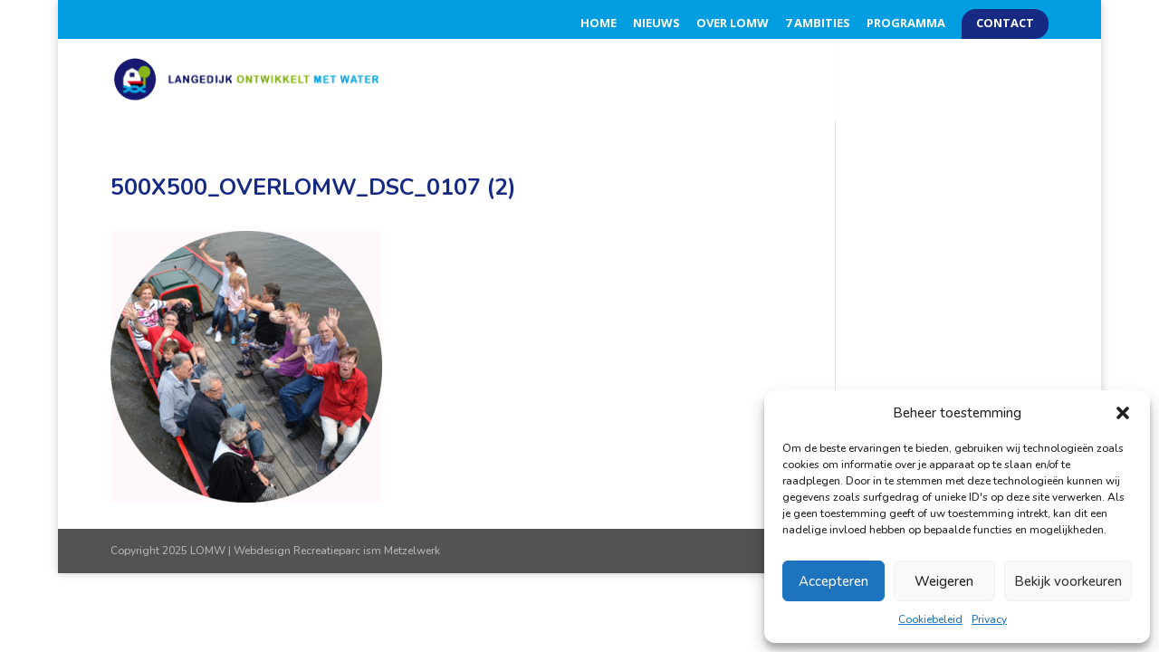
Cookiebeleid (930, 619)
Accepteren (833, 581)
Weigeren (944, 581)
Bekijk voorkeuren (1068, 581)
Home (598, 24)
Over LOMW (732, 24)
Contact (1005, 24)
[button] (1123, 413)
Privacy (989, 619)
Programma (906, 24)
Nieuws (656, 24)
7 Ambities (817, 24)
